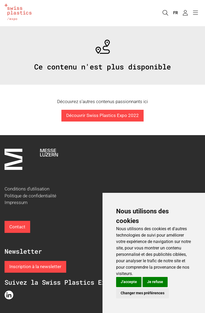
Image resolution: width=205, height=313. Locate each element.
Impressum (16, 202)
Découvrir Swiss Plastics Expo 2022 (102, 115)
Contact (17, 226)
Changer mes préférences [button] (142, 293)
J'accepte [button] (129, 282)
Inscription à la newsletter (35, 266)
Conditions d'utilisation (27, 188)
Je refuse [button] (155, 282)
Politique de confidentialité (30, 195)
